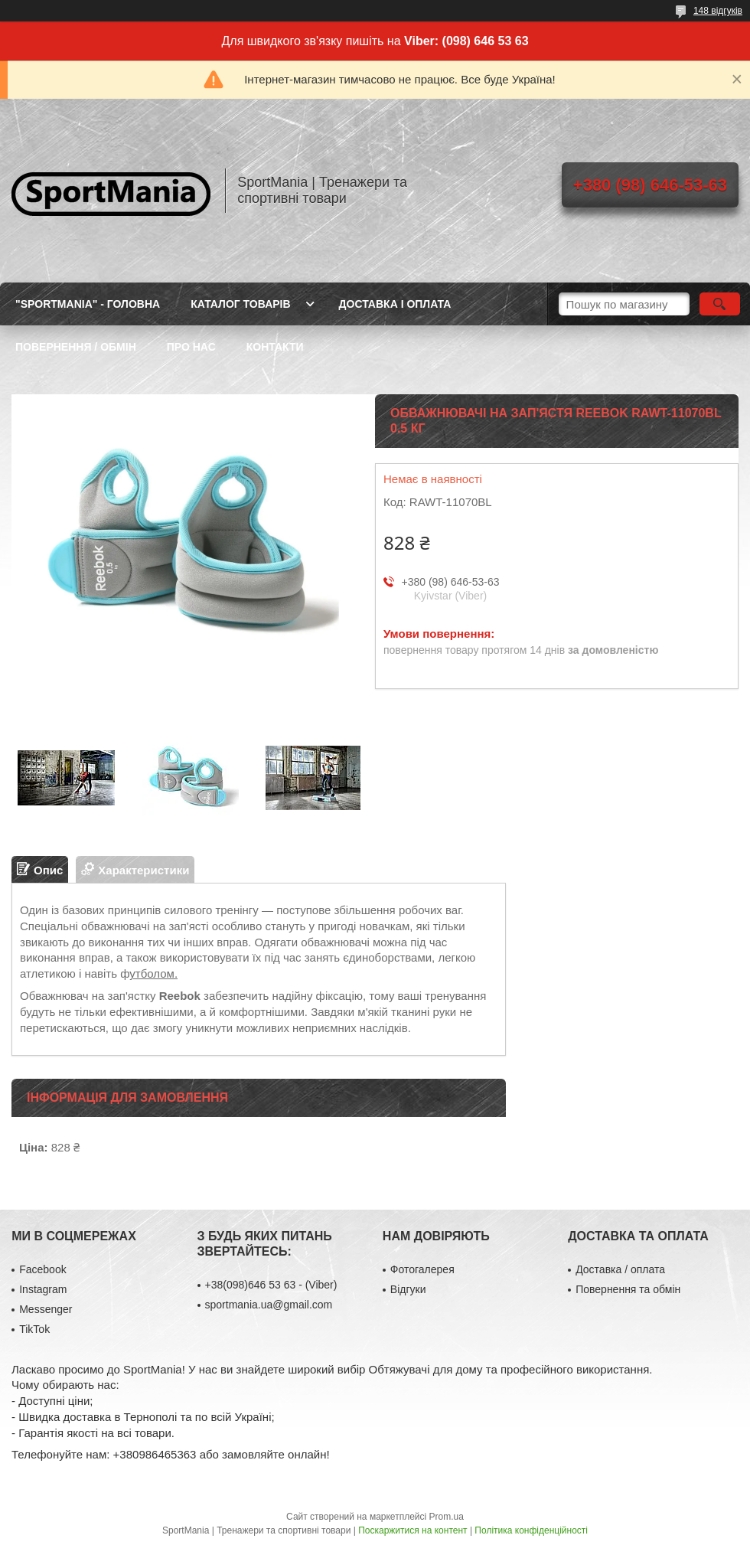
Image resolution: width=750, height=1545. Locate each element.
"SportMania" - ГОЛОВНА (87, 304)
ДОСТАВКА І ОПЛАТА (395, 304)
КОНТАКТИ (275, 347)
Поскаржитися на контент (412, 1530)
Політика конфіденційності (531, 1530)
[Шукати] (719, 303)
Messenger (45, 1309)
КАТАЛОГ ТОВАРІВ (240, 304)
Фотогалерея (422, 1269)
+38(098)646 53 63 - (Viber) (271, 1285)
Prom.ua (446, 1516)
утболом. (153, 973)
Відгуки (408, 1289)
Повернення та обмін (628, 1289)
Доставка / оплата (620, 1269)
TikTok (34, 1329)
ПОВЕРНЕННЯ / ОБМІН (75, 347)
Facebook (42, 1269)
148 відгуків (717, 10)
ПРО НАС (191, 347)
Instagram (43, 1289)
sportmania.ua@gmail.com (269, 1304)
